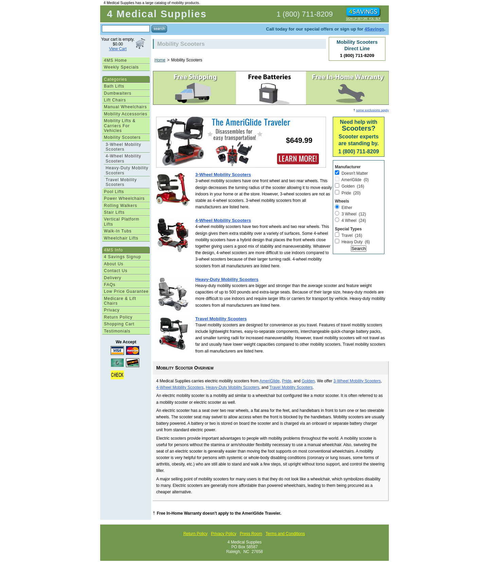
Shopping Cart (119, 324)
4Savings (374, 29)
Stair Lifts (114, 212)
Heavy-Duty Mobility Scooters (127, 170)
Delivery (112, 277)
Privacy (112, 310)
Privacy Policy (223, 533)
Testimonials (117, 331)
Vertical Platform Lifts (121, 221)
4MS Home (115, 60)
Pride (286, 381)
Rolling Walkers (120, 205)
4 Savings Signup (122, 256)
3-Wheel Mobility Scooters (123, 147)
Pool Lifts (114, 191)
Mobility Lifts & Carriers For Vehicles (119, 125)
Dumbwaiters (117, 93)
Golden (308, 381)
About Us (113, 264)
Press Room (251, 533)
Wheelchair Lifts (121, 238)
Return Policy (118, 317)
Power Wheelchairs (124, 198)
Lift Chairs (115, 100)
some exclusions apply (372, 110)
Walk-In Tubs (118, 231)
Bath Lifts (114, 86)
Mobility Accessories (125, 114)
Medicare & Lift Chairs (120, 301)
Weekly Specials (121, 67)
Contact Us (115, 270)
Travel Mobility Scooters (121, 182)
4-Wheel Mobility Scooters (123, 158)
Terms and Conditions (285, 533)
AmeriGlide (269, 381)
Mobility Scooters (122, 137)
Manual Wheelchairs (125, 106)
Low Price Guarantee (126, 291)
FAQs (109, 284)
